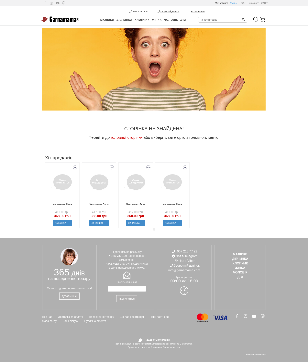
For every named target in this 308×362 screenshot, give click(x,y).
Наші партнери (159, 316)
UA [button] (244, 3)
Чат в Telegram (186, 256)
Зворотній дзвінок (169, 11)
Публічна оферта (95, 321)
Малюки (107, 19)
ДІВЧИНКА (124, 19)
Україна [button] (254, 3)
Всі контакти (197, 11)
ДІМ (183, 19)
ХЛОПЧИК (142, 19)
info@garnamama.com (184, 270)
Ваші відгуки (70, 321)
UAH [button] (264, 3)
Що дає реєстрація (132, 316)
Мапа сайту (49, 321)
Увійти (233, 3)
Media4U (261, 354)
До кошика (62, 223)
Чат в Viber (187, 260)
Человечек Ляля (62, 204)
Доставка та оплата (70, 316)
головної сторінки (126, 137)
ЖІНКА (157, 19)
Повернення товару (101, 316)
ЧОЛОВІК (171, 19)
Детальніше (69, 296)
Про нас (47, 316)
